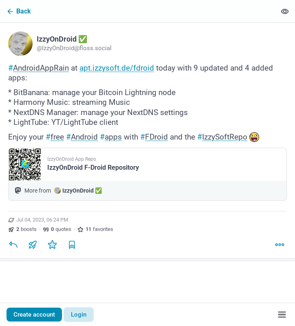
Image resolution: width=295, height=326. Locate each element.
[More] (279, 244)
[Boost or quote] (32, 244)
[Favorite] (52, 244)
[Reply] (13, 244)
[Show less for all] (284, 11)
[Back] (138, 11)
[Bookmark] (72, 244)
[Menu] (281, 314)
